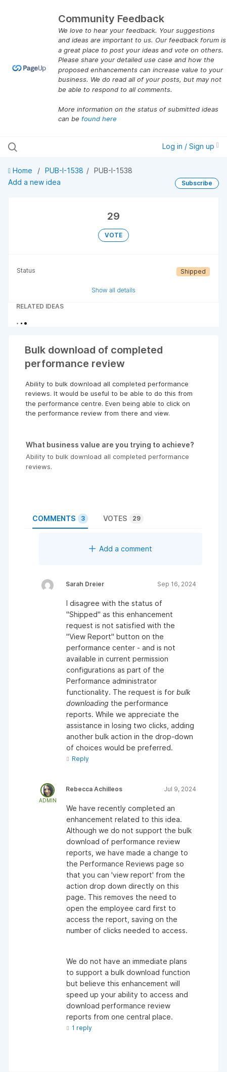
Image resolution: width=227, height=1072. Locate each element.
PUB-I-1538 (64, 170)
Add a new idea (34, 182)
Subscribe (196, 183)
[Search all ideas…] (69, 147)
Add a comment (120, 548)
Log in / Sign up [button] (190, 146)
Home (21, 170)
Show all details (113, 290)
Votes (123, 519)
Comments (60, 519)
